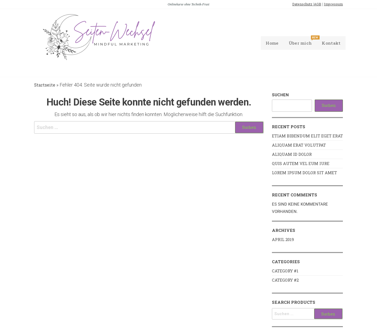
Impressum (331, 4)
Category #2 (285, 280)
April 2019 (283, 240)
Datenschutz (296, 4)
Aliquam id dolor (292, 154)
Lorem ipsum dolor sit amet (304, 173)
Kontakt (331, 43)
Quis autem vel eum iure (300, 164)
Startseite (45, 85)
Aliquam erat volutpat (299, 145)
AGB (313, 4)
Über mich (300, 41)
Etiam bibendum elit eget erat (307, 136)
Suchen (280, 95)
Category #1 (285, 271)
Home (269, 43)
